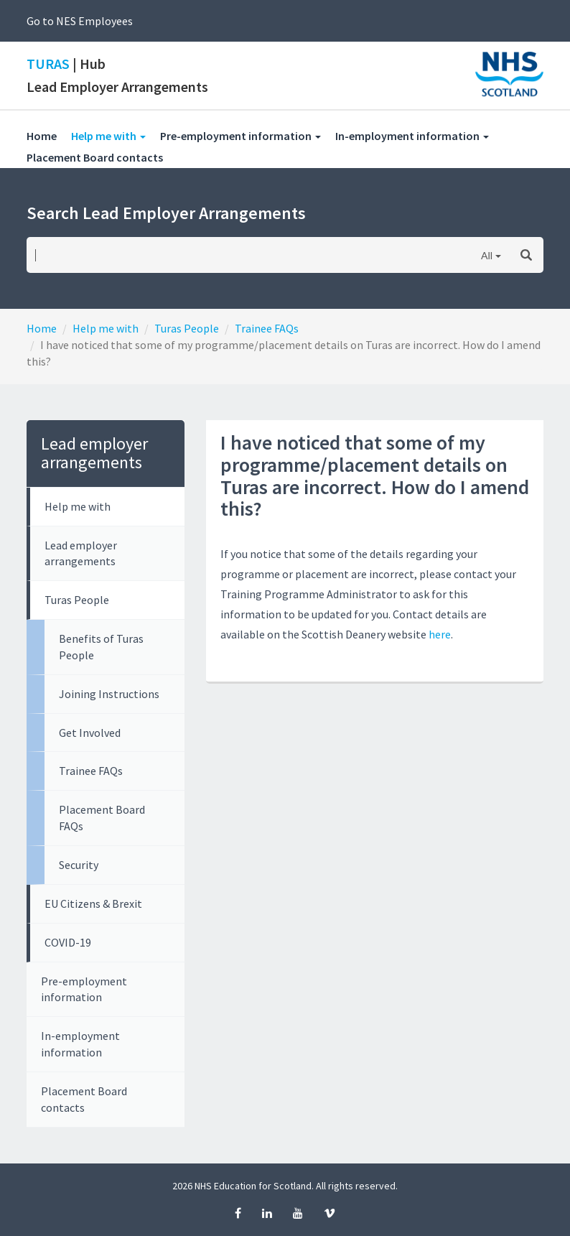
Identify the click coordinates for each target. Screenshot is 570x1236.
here (440, 634)
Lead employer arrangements (81, 553)
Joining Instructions (109, 694)
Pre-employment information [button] (240, 136)
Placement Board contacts (102, 156)
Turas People (186, 328)
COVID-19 (68, 942)
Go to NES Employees (80, 21)
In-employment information (80, 1043)
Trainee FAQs (267, 328)
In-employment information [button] (412, 136)
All (486, 255)
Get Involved (90, 732)
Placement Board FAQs (102, 817)
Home (42, 136)
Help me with (106, 328)
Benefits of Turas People (101, 646)
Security (78, 865)
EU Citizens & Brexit (93, 903)
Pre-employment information (84, 989)
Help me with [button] (115, 135)
